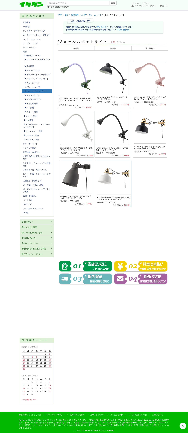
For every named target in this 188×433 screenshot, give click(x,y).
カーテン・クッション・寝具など (36, 35)
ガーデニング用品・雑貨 (33, 185)
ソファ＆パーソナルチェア (34, 31)
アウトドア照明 (31, 135)
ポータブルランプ (32, 99)
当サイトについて (37, 243)
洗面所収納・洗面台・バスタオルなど (36, 157)
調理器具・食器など (31, 152)
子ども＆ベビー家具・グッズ (35, 170)
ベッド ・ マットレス (31, 39)
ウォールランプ (32, 87)
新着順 (113, 48)
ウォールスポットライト (36, 91)
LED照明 (29, 108)
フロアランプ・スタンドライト (37, 60)
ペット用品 (27, 200)
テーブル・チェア (30, 43)
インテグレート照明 (33, 131)
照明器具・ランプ (78, 15)
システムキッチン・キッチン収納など (36, 164)
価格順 (76, 48)
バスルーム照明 (31, 140)
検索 (113, 3)
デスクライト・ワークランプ (37, 75)
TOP (60, 15)
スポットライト (31, 95)
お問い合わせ (100, 27)
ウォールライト (95, 15)
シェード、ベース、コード (36, 79)
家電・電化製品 (29, 196)
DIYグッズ (27, 204)
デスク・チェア (29, 47)
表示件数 (150, 48)
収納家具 (26, 22)
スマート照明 (31, 112)
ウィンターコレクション (33, 208)
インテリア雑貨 (29, 148)
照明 (66, 15)
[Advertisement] (113, 236)
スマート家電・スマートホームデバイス (36, 175)
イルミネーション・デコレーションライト (37, 125)
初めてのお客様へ (77, 415)
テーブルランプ (31, 70)
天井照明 (29, 66)
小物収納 (26, 27)
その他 (25, 213)
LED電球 (28, 120)
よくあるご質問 (37, 227)
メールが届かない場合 (37, 232)
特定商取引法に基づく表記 (37, 248)
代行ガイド (37, 222)
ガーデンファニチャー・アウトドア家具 (36, 190)
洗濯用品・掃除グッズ (32, 181)
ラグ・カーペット (30, 144)
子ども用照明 (31, 104)
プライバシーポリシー (37, 254)
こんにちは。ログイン (143, 4)
